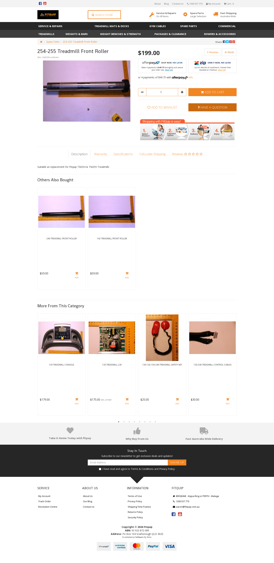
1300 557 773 (195, 3)
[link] (173, 514)
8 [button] (155, 422)
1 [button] (118, 422)
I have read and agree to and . (137, 469)
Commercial (227, 26)
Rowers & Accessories (220, 34)
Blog (166, 3)
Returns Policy (135, 512)
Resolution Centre (47, 506)
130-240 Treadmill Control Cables (212, 364)
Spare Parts (198, 15)
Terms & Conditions (142, 469)
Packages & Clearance (170, 34)
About (157, 3)
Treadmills (46, 34)
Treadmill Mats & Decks (111, 26)
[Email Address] (128, 462)
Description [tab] (79, 154)
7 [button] (150, 422)
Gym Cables (157, 26)
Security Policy (135, 517)
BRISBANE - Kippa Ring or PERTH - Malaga (195, 496)
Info (190, 77)
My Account (44, 496)
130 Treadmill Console (61, 364)
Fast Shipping (228, 15)
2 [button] (124, 422)
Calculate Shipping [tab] (152, 154)
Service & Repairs (166, 15)
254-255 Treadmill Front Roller (80, 41)
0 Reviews (212, 52)
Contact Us (177, 3)
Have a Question (212, 107)
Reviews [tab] (187, 154)
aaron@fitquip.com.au (186, 506)
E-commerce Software (133, 537)
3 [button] (129, 422)
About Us (88, 496)
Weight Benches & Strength (120, 34)
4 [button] (134, 422)
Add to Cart (212, 92)
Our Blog (87, 501)
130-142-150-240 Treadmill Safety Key (162, 364)
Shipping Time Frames (139, 506)
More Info (169, 70)
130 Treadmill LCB (112, 364)
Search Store (102, 15)
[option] (86, 91)
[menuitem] (224, 42)
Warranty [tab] (100, 154)
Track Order (44, 501)
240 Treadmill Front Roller (61, 238)
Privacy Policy (167, 469)
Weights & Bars (77, 34)
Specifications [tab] (123, 154)
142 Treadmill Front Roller (112, 238)
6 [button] (145, 422)
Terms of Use (135, 496)
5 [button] (139, 422)
